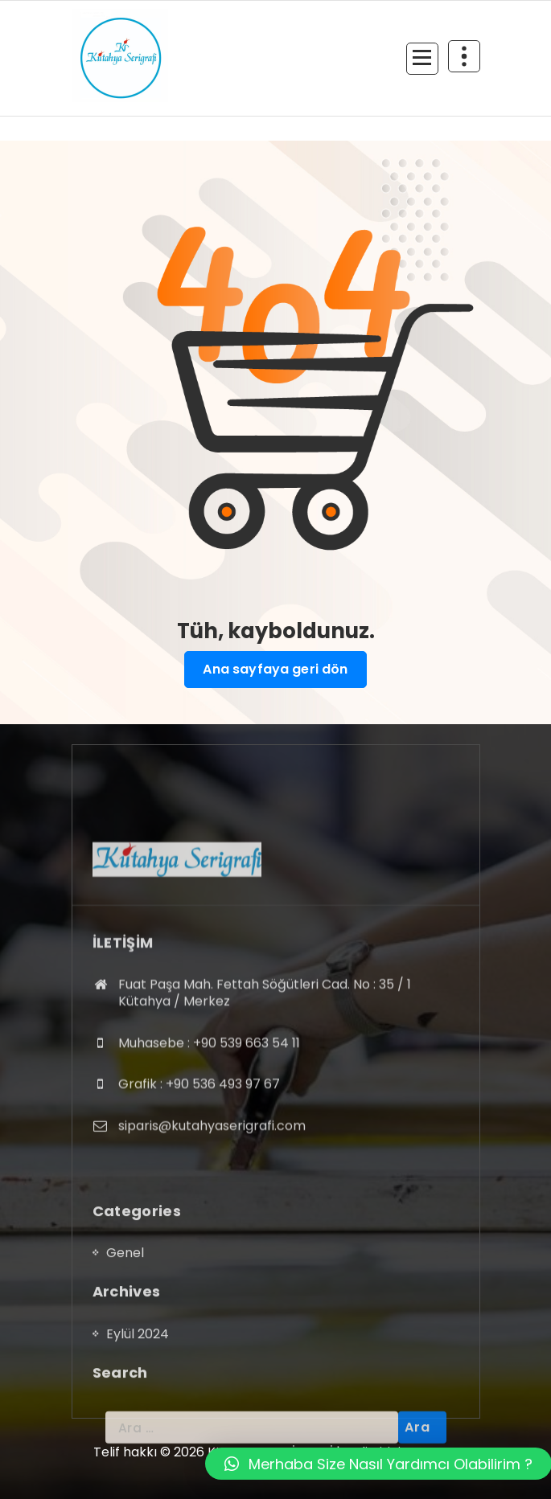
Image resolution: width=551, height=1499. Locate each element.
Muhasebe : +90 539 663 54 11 (209, 1154)
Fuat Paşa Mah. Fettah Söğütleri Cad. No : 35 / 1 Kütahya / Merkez (264, 1105)
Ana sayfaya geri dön (275, 669)
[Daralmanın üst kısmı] (464, 56)
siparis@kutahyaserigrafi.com (212, 1238)
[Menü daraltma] (422, 59)
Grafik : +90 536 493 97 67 (199, 1196)
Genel (125, 1350)
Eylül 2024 (137, 1432)
